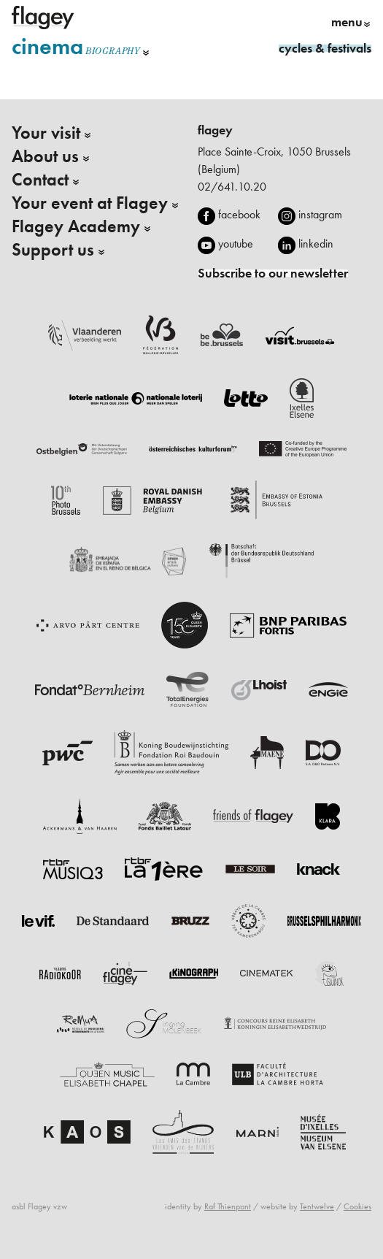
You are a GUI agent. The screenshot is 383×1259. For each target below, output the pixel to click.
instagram (320, 214)
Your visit (46, 133)
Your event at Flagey (90, 203)
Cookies (357, 1206)
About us (45, 156)
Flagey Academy (76, 226)
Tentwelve (317, 1206)
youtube (235, 243)
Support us (53, 250)
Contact (40, 179)
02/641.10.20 (232, 186)
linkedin (315, 243)
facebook (239, 214)
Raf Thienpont (227, 1206)
